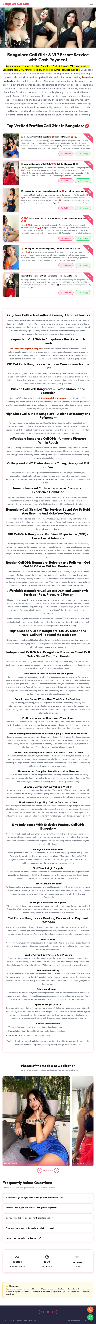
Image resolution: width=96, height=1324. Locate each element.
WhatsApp (83, 154)
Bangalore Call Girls (15, 4)
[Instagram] (54, 1312)
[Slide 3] (48, 1170)
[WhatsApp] (90, 1317)
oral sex (25, 887)
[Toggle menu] (91, 4)
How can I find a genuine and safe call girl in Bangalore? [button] (48, 1209)
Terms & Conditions (73, 1320)
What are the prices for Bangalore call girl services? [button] (48, 1230)
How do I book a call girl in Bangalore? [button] (48, 1240)
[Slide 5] (52, 1170)
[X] (48, 1312)
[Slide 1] (44, 1170)
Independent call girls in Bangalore (27, 348)
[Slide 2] (46, 1170)
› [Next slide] (56, 1170)
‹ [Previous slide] (39, 1170)
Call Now (66, 154)
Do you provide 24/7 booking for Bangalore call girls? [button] (48, 1220)
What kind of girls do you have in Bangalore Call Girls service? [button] (48, 1199)
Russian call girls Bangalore (53, 398)
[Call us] (90, 1309)
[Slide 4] (50, 1170)
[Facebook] (41, 1312)
